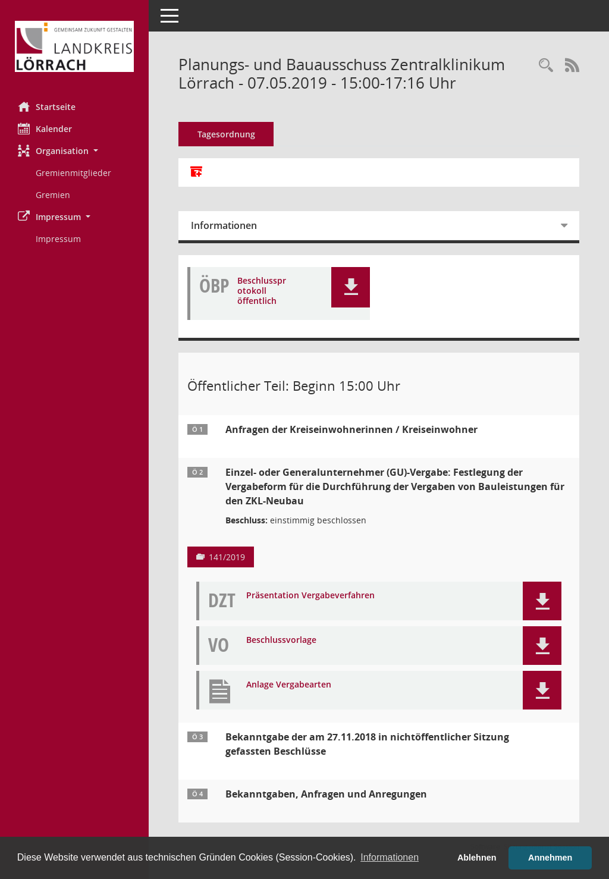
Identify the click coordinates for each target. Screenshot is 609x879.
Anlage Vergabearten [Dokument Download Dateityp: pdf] (288, 685)
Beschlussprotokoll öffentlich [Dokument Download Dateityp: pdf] (261, 291)
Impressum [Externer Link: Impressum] (58, 238)
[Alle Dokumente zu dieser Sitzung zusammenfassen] (196, 172)
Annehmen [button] (550, 857)
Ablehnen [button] (477, 857)
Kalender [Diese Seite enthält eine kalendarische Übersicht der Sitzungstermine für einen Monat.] (45, 128)
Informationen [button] (389, 857)
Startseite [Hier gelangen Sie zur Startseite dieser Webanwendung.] (47, 106)
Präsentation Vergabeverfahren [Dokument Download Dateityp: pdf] (310, 596)
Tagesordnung (226, 134)
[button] (74, 151)
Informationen (224, 225)
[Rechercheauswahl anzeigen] (546, 66)
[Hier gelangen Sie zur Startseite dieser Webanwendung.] (74, 46)
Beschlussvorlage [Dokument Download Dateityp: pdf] (281, 640)
